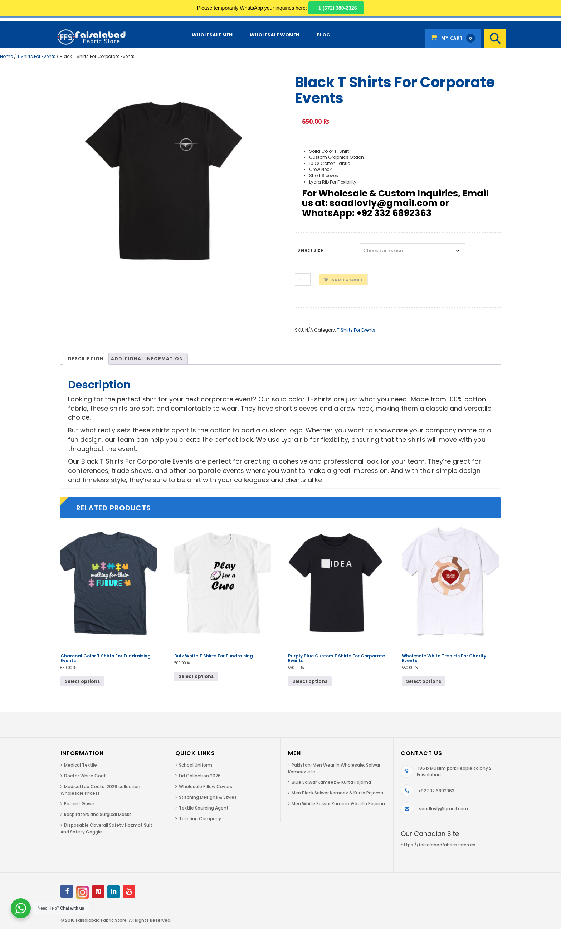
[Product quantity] (303, 279)
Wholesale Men (212, 34)
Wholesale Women (274, 34)
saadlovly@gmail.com (443, 809)
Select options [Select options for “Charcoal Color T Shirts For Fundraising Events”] (82, 681)
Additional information (147, 359)
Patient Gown (79, 804)
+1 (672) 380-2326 (336, 8)
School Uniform (195, 765)
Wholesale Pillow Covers (205, 786)
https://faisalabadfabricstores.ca (438, 845)
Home (6, 56)
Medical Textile (80, 765)
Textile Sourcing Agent (204, 808)
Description (86, 359)
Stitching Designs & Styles (208, 797)
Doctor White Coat (85, 776)
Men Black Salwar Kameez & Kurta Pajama (337, 793)
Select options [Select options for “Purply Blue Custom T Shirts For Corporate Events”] (309, 681)
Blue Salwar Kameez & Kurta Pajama (331, 782)
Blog (323, 34)
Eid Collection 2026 (200, 776)
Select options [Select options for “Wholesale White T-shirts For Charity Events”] (423, 681)
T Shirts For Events (36, 56)
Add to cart (347, 280)
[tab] (86, 358)
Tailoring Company (200, 819)
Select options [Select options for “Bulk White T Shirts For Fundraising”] (196, 676)
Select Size (310, 250)
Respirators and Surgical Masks (98, 814)
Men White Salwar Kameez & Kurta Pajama (338, 804)
